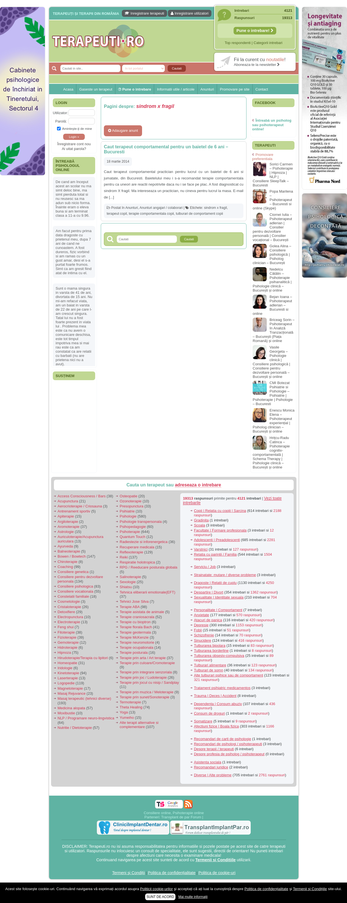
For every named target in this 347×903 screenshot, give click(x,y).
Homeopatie (67, 663)
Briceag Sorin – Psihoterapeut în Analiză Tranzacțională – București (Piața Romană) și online (274, 330)
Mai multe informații (192, 897)
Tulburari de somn (208, 670)
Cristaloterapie (69, 607)
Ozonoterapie (130, 501)
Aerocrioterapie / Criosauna (80, 506)
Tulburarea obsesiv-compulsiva (219, 655)
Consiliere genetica (73, 572)
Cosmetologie (69, 601)
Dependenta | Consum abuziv (218, 704)
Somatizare (203, 721)
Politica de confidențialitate (171, 872)
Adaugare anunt (123, 130)
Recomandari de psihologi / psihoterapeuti (228, 744)
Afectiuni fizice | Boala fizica (216, 726)
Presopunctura (131, 506)
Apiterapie (66, 516)
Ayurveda (65, 546)
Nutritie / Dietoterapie (75, 728)
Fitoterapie (66, 632)
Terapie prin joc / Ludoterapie (143, 677)
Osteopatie (128, 496)
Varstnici (201, 549)
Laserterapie (68, 678)
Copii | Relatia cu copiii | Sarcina (220, 511)
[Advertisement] (22, 263)
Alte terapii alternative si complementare (139, 724)
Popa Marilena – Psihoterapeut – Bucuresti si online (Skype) (273, 199)
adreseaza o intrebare (198, 484)
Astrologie (66, 532)
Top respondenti (238, 43)
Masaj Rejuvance (72, 693)
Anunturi (207, 89)
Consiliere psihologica (75, 586)
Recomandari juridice (211, 767)
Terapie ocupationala (136, 647)
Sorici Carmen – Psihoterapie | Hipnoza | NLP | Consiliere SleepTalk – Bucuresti (273, 174)
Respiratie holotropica (137, 562)
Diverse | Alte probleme (213, 775)
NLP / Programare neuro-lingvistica (86, 718)
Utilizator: (60, 113)
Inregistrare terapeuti (144, 13)
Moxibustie (66, 713)
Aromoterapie (68, 527)
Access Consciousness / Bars (82, 496)
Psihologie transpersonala (141, 521)
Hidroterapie (67, 647)
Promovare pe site (235, 89)
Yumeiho (127, 717)
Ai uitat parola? (74, 149)
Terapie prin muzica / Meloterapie (146, 692)
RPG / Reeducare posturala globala (148, 567)
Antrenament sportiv (74, 511)
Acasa (68, 89)
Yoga (124, 712)
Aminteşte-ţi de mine (74, 128)
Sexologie (128, 582)
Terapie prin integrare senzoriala (146, 672)
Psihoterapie (130, 532)
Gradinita (201, 520)
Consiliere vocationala (75, 591)
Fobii (198, 630)
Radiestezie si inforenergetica (144, 542)
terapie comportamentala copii (151, 214)
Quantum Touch (132, 537)
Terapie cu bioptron (135, 622)
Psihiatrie (127, 511)
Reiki (124, 557)
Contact (261, 89)
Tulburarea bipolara (209, 645)
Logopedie (66, 683)
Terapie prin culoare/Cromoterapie (147, 663)
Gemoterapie (68, 642)
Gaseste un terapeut (95, 89)
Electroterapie (69, 622)
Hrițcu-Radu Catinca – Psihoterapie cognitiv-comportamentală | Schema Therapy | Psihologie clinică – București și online (271, 452)
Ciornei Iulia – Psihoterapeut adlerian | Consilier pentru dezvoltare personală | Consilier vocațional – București (272, 227)
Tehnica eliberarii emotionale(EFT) (147, 592)
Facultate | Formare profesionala (220, 530)
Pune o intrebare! (254, 30)
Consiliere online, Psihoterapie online (174, 813)
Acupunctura (68, 501)
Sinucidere (202, 640)
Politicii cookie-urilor (156, 889)
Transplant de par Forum (181, 817)
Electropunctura (70, 617)
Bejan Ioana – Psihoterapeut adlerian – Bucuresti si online (272, 305)
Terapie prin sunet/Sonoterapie (144, 697)
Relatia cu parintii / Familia (215, 554)
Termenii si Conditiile (215, 860)
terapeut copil (117, 214)
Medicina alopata (71, 708)
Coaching (65, 567)
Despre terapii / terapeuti (214, 749)
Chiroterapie (67, 562)
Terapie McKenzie (134, 637)
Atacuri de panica (208, 620)
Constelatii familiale (73, 596)
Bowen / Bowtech (72, 556)
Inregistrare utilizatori (189, 13)
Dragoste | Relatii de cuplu (215, 583)
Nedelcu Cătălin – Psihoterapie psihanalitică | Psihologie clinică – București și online (272, 279)
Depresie (201, 625)
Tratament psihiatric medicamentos (222, 688)
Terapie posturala (134, 652)
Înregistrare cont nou (74, 144)
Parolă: (61, 121)
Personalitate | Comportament (218, 610)
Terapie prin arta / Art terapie (143, 658)
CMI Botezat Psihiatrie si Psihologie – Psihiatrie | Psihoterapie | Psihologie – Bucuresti (273, 393)
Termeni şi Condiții (128, 872)
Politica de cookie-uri (217, 872)
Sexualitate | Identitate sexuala (219, 597)
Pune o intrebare (134, 89)
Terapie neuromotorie (137, 642)
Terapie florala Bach (136, 627)
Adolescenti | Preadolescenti (217, 540)
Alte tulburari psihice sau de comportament (228, 675)
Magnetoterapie (70, 688)
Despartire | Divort (208, 592)
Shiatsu (126, 587)
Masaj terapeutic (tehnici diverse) (84, 698)
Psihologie (128, 516)
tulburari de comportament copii (199, 214)
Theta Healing (131, 707)
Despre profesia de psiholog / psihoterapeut (229, 754)
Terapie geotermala (135, 632)
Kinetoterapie (68, 673)
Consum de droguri (209, 713)
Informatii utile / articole (176, 89)
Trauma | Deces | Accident (215, 696)
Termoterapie (130, 702)
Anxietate (201, 615)
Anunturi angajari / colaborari (161, 208)
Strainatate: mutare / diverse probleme (225, 575)
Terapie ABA (130, 607)
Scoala (199, 525)
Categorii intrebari (268, 43)
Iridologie (65, 668)
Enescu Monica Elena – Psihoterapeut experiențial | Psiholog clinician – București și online (274, 420)
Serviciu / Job (205, 567)
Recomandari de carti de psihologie (222, 739)
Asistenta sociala (208, 762)
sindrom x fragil (215, 208)
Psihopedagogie (133, 527)
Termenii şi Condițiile (310, 889)
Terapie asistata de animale (142, 612)
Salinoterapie (130, 577)
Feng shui (66, 627)
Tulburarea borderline (211, 650)
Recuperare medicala (137, 547)
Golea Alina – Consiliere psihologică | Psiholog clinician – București (272, 254)
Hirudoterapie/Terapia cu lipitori (83, 658)
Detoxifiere (66, 612)
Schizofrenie (204, 635)
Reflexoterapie (131, 552)
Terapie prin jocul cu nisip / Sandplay (149, 682)
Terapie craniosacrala (137, 617)
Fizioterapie (67, 637)
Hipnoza (64, 652)
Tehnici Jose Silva (134, 601)
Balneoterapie (69, 551)
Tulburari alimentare (210, 665)
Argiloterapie (68, 521)
